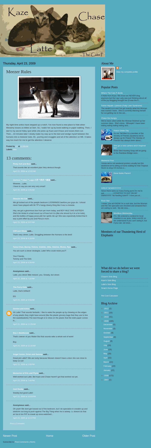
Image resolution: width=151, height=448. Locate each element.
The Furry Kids (20, 287)
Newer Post (10, 435)
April (105, 358)
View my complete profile (127, 72)
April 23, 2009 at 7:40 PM (24, 380)
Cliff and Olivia (20, 231)
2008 (106, 375)
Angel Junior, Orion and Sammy (27, 354)
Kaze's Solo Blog (108, 280)
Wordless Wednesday (123, 213)
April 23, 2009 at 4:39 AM (24, 262)
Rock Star (105, 201)
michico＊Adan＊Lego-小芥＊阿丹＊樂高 (31, 180)
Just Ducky (18, 389)
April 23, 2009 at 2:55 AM (24, 190)
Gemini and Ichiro (21, 309)
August (106, 341)
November (108, 328)
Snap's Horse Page (109, 288)
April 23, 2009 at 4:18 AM (24, 238)
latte (15, 149)
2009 (106, 321)
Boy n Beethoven (21, 333)
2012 (106, 308)
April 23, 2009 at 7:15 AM (24, 278)
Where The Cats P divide (112, 93)
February (107, 366)
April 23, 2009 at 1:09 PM (24, 364)
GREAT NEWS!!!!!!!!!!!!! (111, 188)
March (106, 362)
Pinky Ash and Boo (22, 164)
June (105, 349)
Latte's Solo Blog (108, 284)
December (108, 324)
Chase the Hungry (109, 118)
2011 (106, 312)
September (108, 337)
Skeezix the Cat (20, 199)
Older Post (88, 435)
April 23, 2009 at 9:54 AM (24, 300)
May (105, 353)
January (107, 370)
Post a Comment (17, 423)
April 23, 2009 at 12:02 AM (24, 171)
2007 (106, 380)
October (107, 333)
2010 (106, 317)
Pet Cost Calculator (109, 296)
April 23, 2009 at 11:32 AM (24, 346)
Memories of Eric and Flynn (25, 373)
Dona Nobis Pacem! (122, 173)
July (105, 345)
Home (49, 435)
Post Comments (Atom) (25, 442)
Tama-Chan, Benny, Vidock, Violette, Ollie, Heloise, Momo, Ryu (42, 247)
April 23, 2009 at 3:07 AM (24, 222)
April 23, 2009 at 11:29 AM (24, 324)
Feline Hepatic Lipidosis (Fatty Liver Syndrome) (121, 105)
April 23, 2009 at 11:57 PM (24, 418)
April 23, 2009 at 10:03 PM (24, 396)
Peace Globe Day (121, 130)
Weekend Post (107, 160)
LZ (120, 68)
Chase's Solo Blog (109, 276)
